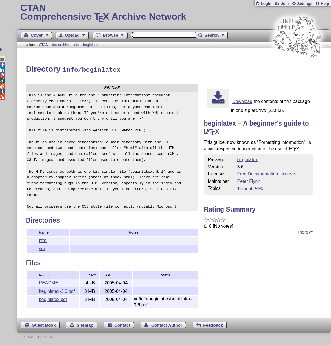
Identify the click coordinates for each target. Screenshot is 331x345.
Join (285, 3)
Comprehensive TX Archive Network (173, 13)
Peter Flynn (248, 180)
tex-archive (61, 45)
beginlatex (91, 45)
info (76, 45)
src (42, 247)
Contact (122, 324)
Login (266, 3)
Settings (304, 3)
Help (325, 3)
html (43, 239)
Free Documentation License (266, 173)
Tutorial (250, 188)
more (303, 231)
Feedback (213, 324)
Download (242, 100)
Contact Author (166, 324)
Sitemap (85, 324)
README (48, 282)
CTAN (44, 45)
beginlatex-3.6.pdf (57, 290)
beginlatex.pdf (53, 298)
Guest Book (44, 324)
